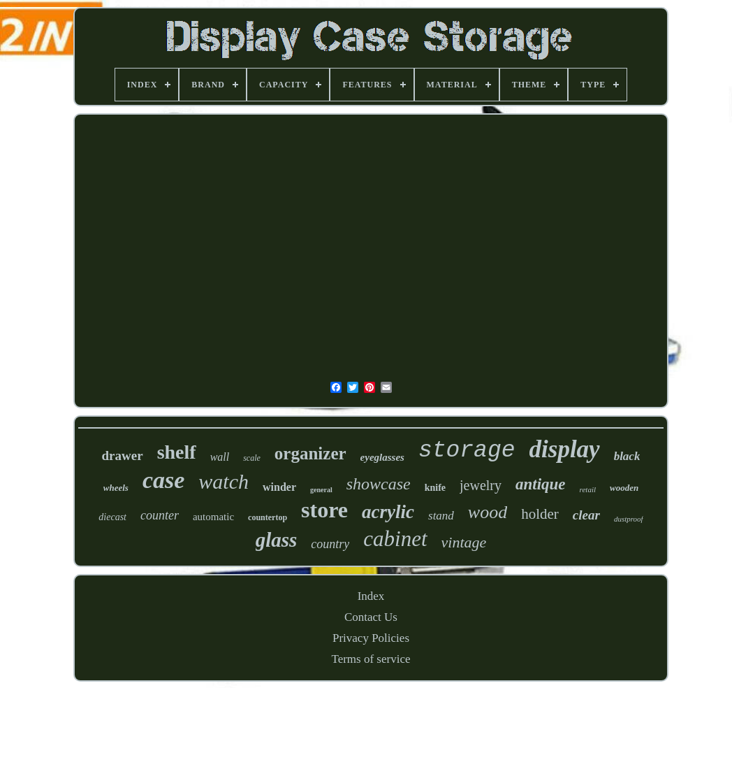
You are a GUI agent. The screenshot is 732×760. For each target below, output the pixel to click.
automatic (213, 516)
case (163, 480)
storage (466, 451)
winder (279, 487)
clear (586, 515)
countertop (267, 517)
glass (277, 540)
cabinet (395, 538)
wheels (116, 487)
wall (220, 457)
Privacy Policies (370, 638)
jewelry (481, 485)
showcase (378, 484)
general (321, 490)
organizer (310, 453)
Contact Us (370, 617)
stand (441, 515)
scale (252, 458)
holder (540, 514)
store (324, 509)
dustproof (628, 519)
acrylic (388, 511)
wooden (624, 487)
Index (371, 596)
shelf (176, 452)
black (627, 456)
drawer (122, 455)
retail (588, 489)
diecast (112, 517)
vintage (464, 542)
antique (540, 484)
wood (487, 512)
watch (223, 481)
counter (159, 515)
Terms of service (370, 659)
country (330, 544)
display (564, 449)
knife (435, 487)
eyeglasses (382, 457)
